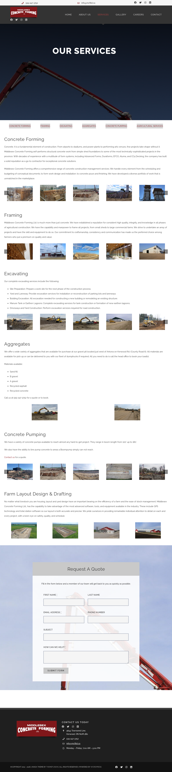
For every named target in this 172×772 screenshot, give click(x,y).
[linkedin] (150, 2)
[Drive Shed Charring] (53, 251)
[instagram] (145, 2)
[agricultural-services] (65, 530)
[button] (6, 193)
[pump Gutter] (86, 472)
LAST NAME (94, 595)
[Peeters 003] (106, 530)
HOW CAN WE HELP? (54, 647)
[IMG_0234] (152, 322)
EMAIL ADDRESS (52, 612)
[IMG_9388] (119, 251)
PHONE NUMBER (96, 612)
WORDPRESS (96, 767)
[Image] (20, 322)
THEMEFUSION (52, 767)
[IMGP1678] (119, 193)
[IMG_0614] (20, 193)
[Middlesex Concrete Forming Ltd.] (23, 8)
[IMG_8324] (20, 472)
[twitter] (140, 2)
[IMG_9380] (152, 251)
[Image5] (86, 322)
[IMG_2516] (86, 251)
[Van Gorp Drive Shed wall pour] (86, 193)
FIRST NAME (50, 595)
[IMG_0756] (152, 193)
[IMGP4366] (119, 322)
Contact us (9, 457)
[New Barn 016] (148, 530)
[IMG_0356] (127, 412)
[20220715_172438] (20, 251)
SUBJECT (48, 629)
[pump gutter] (119, 472)
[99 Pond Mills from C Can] (152, 472)
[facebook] (135, 2)
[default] (24, 530)
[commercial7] (53, 193)
